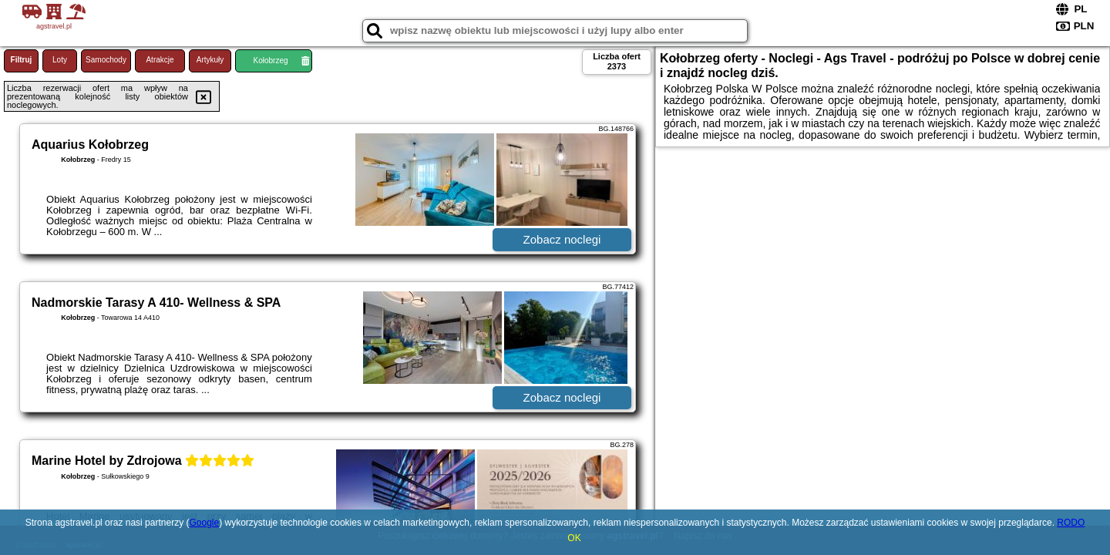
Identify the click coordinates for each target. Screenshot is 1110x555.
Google (204, 522)
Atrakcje (159, 60)
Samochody (106, 60)
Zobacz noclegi (562, 239)
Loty (59, 60)
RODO (1071, 522)
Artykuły (210, 60)
